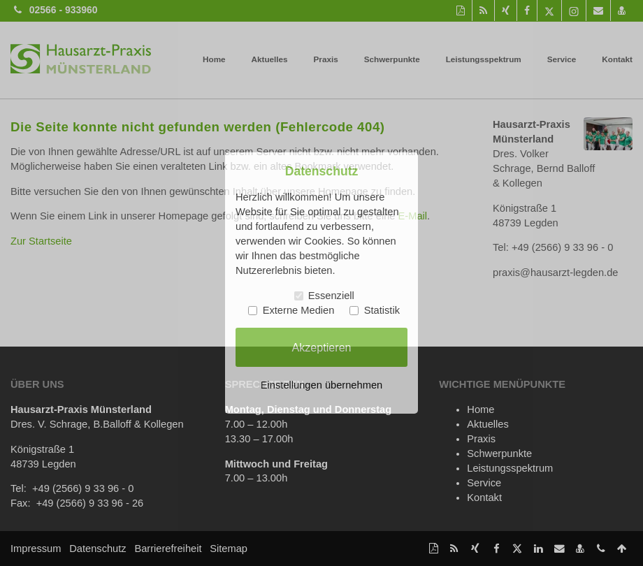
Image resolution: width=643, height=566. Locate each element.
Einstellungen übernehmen (321, 385)
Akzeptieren (321, 346)
